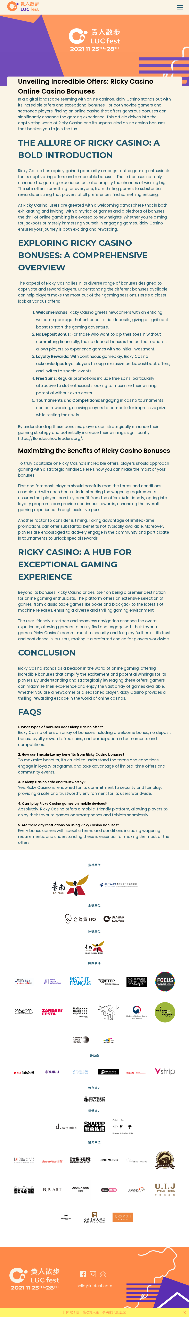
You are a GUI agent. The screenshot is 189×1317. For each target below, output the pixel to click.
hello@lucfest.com (94, 1286)
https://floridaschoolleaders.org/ (50, 438)
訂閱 (123, 1312)
